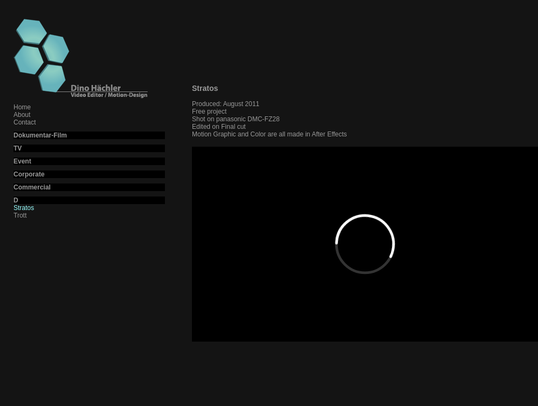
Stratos (24, 208)
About (22, 115)
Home (22, 107)
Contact (25, 122)
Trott (20, 215)
